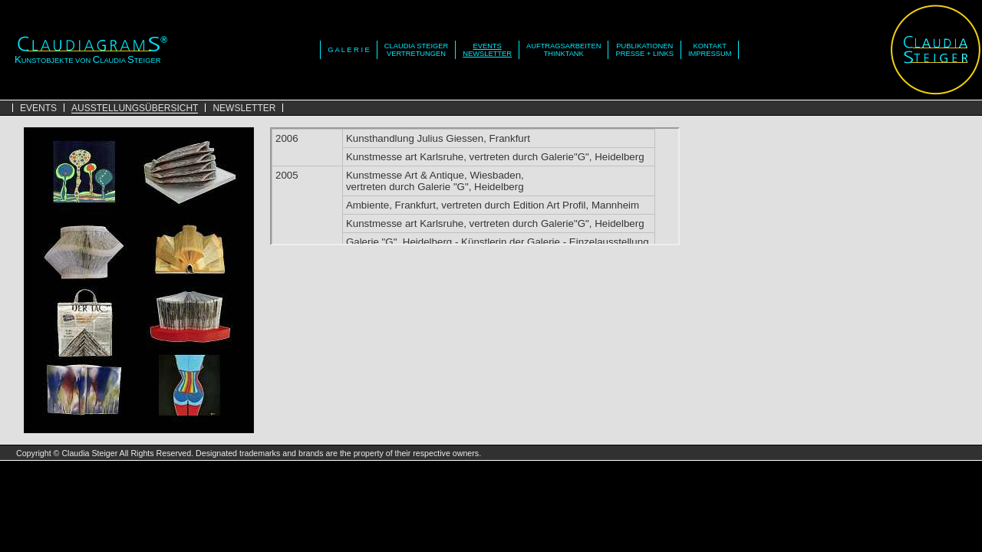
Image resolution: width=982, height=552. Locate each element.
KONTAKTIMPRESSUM (710, 50)
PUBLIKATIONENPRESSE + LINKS (644, 50)
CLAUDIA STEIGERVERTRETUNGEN (416, 50)
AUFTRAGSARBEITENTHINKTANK (563, 50)
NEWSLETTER (244, 108)
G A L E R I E (349, 50)
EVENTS (38, 108)
